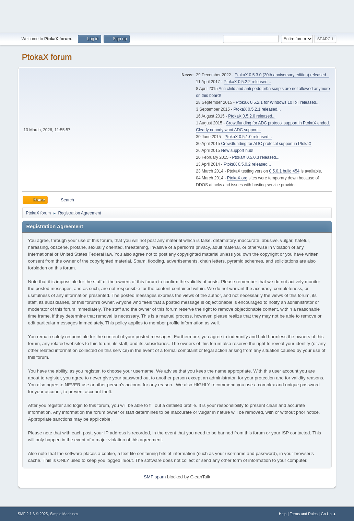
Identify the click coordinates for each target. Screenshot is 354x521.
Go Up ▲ (329, 514)
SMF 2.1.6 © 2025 (33, 514)
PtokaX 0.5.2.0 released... (251, 116)
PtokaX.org (237, 178)
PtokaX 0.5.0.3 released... (256, 157)
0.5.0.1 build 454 (284, 171)
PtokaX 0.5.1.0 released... (248, 136)
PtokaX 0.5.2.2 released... (247, 81)
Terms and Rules (304, 514)
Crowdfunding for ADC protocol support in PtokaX (266, 143)
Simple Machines (64, 514)
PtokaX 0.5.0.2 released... (247, 164)
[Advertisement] (177, 15)
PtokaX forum (47, 57)
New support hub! (237, 150)
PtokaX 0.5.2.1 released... (257, 109)
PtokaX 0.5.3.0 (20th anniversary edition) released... (282, 75)
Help (282, 514)
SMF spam (155, 476)
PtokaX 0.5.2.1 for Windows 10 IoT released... (277, 102)
